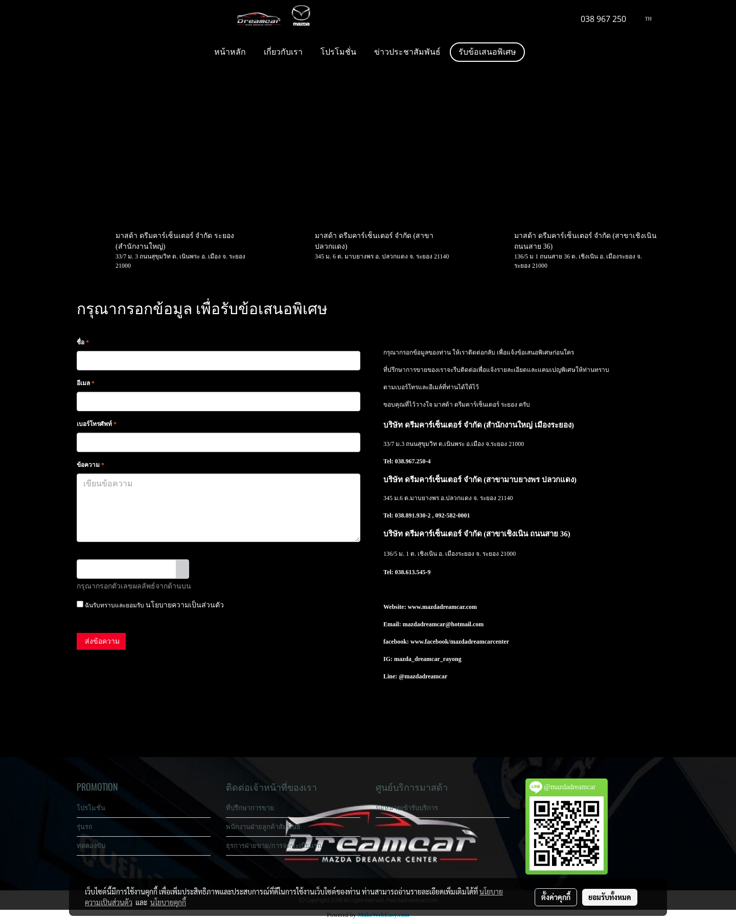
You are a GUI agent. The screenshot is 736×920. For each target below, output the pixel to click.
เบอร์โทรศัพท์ (97, 424)
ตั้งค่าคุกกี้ (555, 897)
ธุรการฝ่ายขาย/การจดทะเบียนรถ (273, 846)
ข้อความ (90, 464)
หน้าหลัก (230, 52)
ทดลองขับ (91, 846)
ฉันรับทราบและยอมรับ (150, 605)
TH (644, 18)
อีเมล (86, 383)
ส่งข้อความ (101, 641)
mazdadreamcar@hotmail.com (443, 624)
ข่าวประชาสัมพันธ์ (407, 52)
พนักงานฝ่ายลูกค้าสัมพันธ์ (263, 827)
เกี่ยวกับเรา (283, 52)
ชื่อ (83, 342)
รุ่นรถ (85, 827)
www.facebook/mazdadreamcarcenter (459, 641)
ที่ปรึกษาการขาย (250, 808)
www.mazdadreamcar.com (442, 606)
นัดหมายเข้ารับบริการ (407, 808)
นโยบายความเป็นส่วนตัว (185, 605)
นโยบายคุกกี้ (168, 902)
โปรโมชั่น (338, 52)
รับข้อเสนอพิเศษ (487, 52)
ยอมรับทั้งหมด (609, 897)
